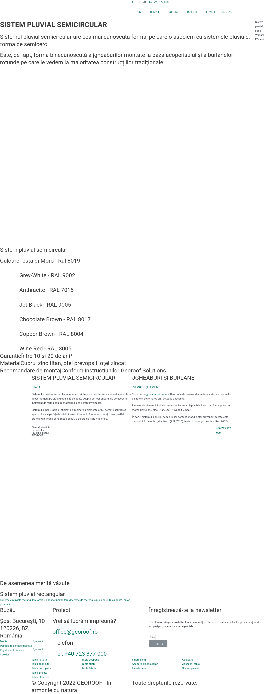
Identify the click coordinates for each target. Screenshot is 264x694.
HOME (139, 12)
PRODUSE (172, 12)
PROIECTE (191, 12)
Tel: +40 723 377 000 (80, 653)
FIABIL (37, 387)
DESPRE (155, 12)
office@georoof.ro (75, 631)
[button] (82, 387)
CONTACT (228, 12)
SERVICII (210, 12)
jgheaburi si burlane (157, 394)
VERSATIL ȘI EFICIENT (146, 387)
